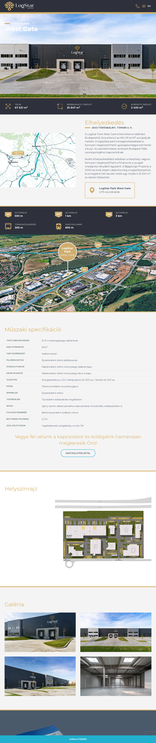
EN (149, 6)
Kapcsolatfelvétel (78, 453)
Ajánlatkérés (78, 739)
